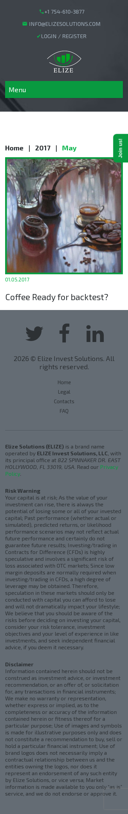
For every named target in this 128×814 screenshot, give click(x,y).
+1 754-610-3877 (64, 11)
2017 (43, 148)
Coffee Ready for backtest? (56, 297)
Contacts (64, 401)
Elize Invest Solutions (70, 358)
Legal (64, 392)
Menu (17, 89)
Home (14, 148)
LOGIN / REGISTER (63, 36)
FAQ (64, 411)
